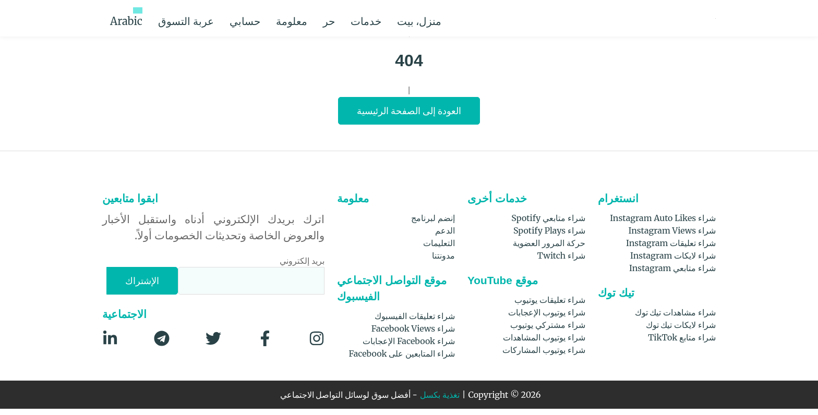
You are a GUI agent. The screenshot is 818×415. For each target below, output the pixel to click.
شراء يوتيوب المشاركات (543, 356)
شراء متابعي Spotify (550, 224)
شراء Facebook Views (415, 334)
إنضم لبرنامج (433, 224)
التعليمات (439, 249)
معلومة (332, 18)
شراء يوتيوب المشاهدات (543, 343)
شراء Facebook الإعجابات (410, 347)
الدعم (445, 236)
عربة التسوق (218, 18)
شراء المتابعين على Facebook (402, 359)
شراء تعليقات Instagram (674, 249)
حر (379, 18)
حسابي (277, 18)
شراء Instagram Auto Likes (669, 224)
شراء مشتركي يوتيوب (547, 331)
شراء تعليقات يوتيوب (549, 306)
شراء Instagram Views (677, 236)
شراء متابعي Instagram (676, 274)
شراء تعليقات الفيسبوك (414, 322)
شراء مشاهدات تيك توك (674, 318)
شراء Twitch (564, 261)
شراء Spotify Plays (552, 236)
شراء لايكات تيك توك (680, 331)
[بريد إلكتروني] (251, 287)
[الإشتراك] (143, 287)
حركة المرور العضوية (548, 249)
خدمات (427, 18)
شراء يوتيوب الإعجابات (546, 318)
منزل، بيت (483, 18)
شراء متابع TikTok (685, 343)
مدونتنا (443, 261)
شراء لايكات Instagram (676, 261)
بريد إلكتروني (301, 267)
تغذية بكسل (444, 401)
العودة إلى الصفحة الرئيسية (409, 117)
